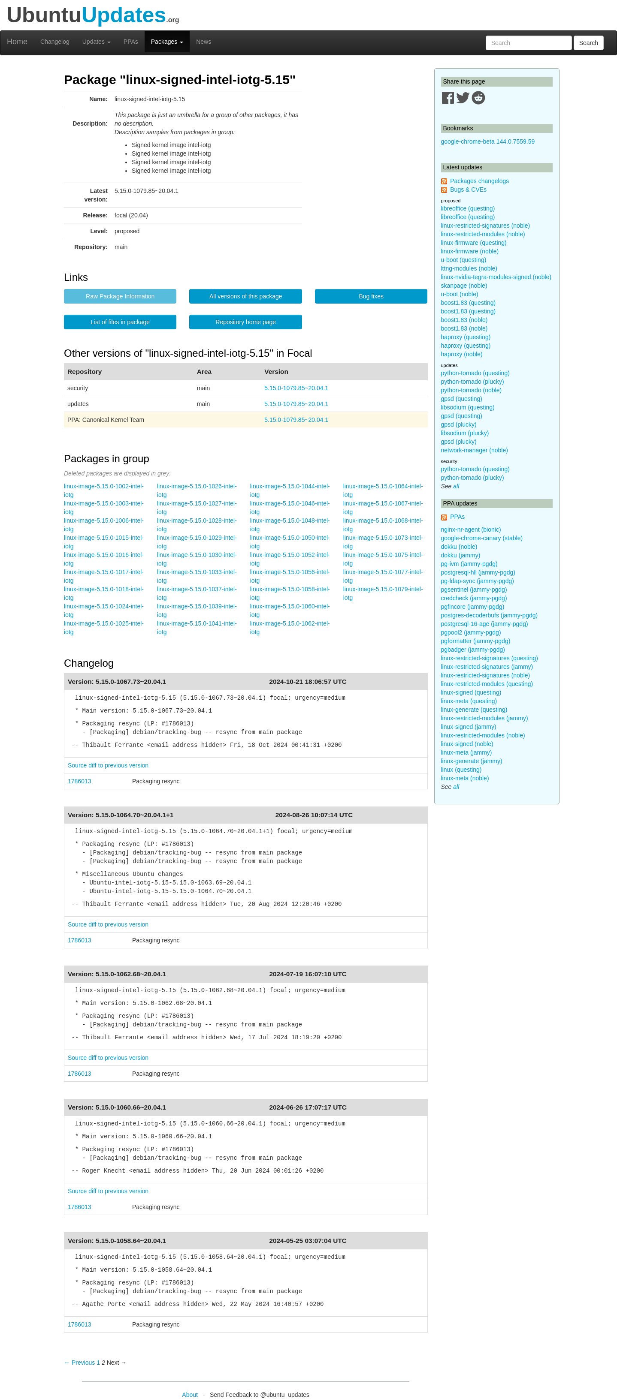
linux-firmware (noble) (470, 251)
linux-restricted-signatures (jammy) (487, 666)
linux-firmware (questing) (474, 242)
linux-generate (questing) (474, 709)
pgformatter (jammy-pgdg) (476, 641)
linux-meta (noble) (465, 778)
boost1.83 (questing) (468, 302)
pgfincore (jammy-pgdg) (473, 606)
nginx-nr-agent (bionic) (471, 529)
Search (588, 42)
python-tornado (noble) (471, 390)
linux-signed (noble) (467, 743)
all (456, 486)
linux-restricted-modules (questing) (487, 683)
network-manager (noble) (474, 450)
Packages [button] (167, 41)
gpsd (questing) (462, 398)
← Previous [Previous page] (79, 1362)
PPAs (131, 41)
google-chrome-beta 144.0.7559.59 (488, 141)
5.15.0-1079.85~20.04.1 (296, 388)
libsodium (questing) (468, 407)
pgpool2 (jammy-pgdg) (471, 632)
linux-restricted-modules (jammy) (484, 718)
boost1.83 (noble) (464, 319)
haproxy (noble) (462, 354)
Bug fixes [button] (371, 296)
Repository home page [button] (245, 322)
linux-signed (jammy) (468, 726)
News (203, 41)
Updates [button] (96, 41)
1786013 (79, 781)
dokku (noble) (459, 546)
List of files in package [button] (120, 322)
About (190, 1394)
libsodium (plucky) (465, 433)
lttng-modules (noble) (469, 268)
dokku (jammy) (461, 555)
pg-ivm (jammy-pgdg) (469, 563)
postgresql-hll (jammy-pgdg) (478, 572)
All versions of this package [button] (245, 296)
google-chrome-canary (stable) (482, 538)
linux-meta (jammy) (466, 752)
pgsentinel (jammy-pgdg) (474, 589)
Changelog (55, 41)
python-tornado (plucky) (472, 381)
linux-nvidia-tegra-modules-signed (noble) (496, 277)
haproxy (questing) (466, 337)
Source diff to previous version (108, 765)
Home (17, 41)
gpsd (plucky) (459, 424)
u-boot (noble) (459, 294)
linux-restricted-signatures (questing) (489, 658)
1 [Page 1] (98, 1362)
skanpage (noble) (464, 285)
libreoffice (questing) (468, 208)
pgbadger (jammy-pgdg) (473, 649)
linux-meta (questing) (469, 701)
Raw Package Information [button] (120, 296)
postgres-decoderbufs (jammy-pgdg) (489, 615)
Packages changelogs (479, 181)
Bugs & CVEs (468, 189)
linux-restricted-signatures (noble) (485, 225)
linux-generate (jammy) (471, 761)
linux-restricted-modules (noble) (483, 234)
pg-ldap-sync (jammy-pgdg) (477, 581)
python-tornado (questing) (475, 373)
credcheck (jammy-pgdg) (474, 598)
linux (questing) (461, 769)
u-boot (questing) (464, 259)
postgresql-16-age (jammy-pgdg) (484, 623)
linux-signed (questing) (471, 692)
